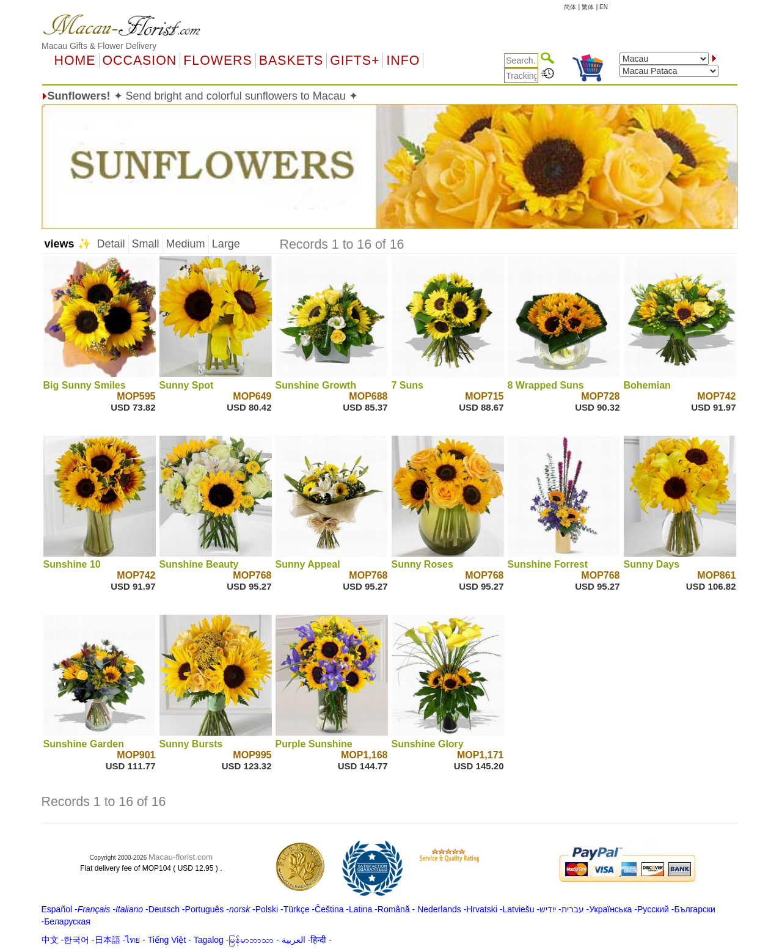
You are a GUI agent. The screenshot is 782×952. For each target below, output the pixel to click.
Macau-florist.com (180, 857)
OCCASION (140, 60)
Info (403, 60)
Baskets (291, 60)
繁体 (588, 7)
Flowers (217, 60)
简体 (570, 7)
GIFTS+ (354, 60)
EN (603, 7)
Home (75, 60)
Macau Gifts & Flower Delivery (99, 46)
